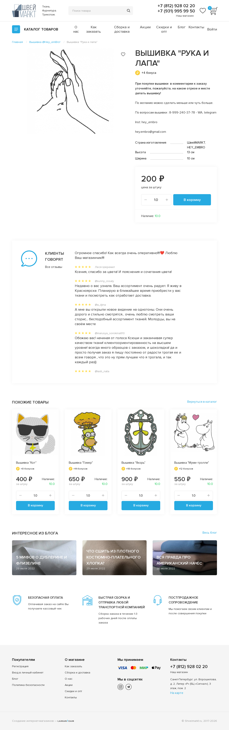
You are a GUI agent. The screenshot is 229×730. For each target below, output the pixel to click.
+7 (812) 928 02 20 (176, 6)
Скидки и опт (164, 29)
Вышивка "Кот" (26, 463)
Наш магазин (185, 15)
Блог (181, 27)
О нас (76, 29)
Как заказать (93, 29)
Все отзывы (52, 267)
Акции (145, 27)
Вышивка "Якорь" (133, 463)
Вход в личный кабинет (27, 672)
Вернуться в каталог (202, 402)
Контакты (196, 27)
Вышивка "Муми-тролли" (191, 463)
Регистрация (20, 666)
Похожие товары (30, 402)
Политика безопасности (28, 685)
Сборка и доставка (122, 29)
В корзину (192, 200)
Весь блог (210, 533)
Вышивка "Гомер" (81, 463)
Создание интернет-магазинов (33, 721)
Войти (212, 29)
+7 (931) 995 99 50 (176, 11)
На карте (176, 693)
